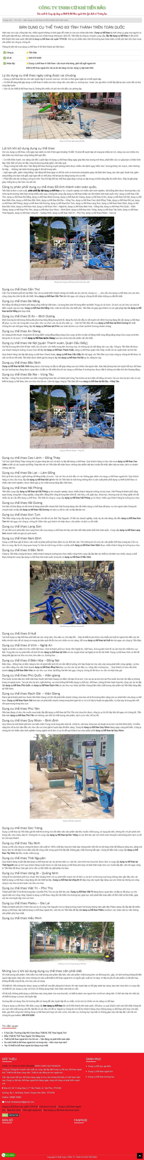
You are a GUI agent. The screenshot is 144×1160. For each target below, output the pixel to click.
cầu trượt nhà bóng (65, 63)
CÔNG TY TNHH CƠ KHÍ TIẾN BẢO (18, 1066)
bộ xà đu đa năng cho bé (61, 68)
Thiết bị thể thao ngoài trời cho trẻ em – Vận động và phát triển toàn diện (37, 1039)
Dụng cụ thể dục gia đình (98, 1066)
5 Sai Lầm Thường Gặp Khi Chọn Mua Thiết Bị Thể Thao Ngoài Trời (35, 1033)
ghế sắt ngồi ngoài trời (85, 63)
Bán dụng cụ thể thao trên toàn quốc (61, 1110)
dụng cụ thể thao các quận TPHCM (50, 39)
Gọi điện (8, 1155)
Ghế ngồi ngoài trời (32, 1110)
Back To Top (140, 1156)
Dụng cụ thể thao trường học (100, 1077)
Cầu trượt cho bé (47, 1106)
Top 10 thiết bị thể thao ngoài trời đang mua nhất (26, 1045)
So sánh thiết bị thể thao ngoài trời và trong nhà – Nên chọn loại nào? (35, 1042)
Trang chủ (7, 20)
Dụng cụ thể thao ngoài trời (99, 1071)
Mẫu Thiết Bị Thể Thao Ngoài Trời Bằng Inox (24, 1036)
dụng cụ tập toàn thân (84, 68)
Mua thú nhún (14, 1110)
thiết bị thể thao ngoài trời (37, 68)
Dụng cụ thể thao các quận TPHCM (20, 1106)
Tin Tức (17, 20)
